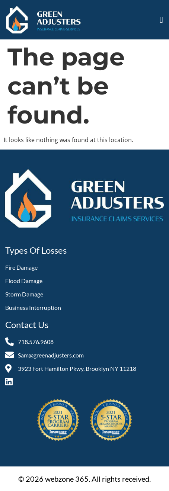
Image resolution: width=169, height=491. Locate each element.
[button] (161, 19)
